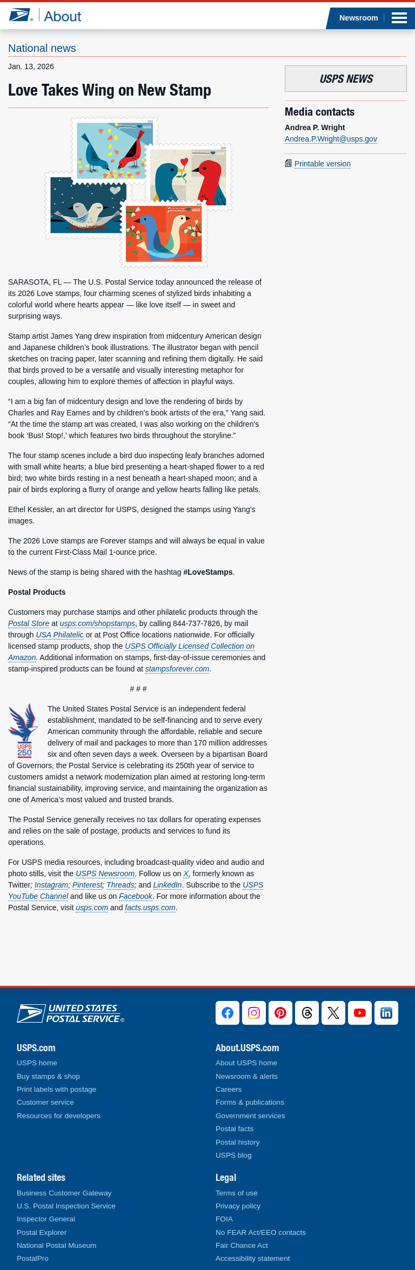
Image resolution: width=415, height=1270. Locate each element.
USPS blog (234, 1155)
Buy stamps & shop (48, 1076)
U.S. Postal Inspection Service (66, 1206)
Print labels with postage (56, 1089)
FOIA (224, 1219)
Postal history (238, 1142)
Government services (250, 1116)
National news (42, 48)
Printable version (322, 163)
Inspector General (46, 1219)
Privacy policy (238, 1206)
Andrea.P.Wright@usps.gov (331, 139)
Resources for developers (59, 1116)
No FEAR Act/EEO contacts (261, 1232)
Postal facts (234, 1129)
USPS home (37, 1063)
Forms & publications (250, 1102)
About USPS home (246, 1063)
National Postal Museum (56, 1245)
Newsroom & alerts (247, 1076)
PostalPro (33, 1258)
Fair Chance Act (242, 1245)
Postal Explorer (41, 1232)
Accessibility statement (253, 1258)
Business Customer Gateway (64, 1193)
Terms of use (237, 1193)
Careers (229, 1089)
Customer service (45, 1102)
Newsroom (358, 18)
